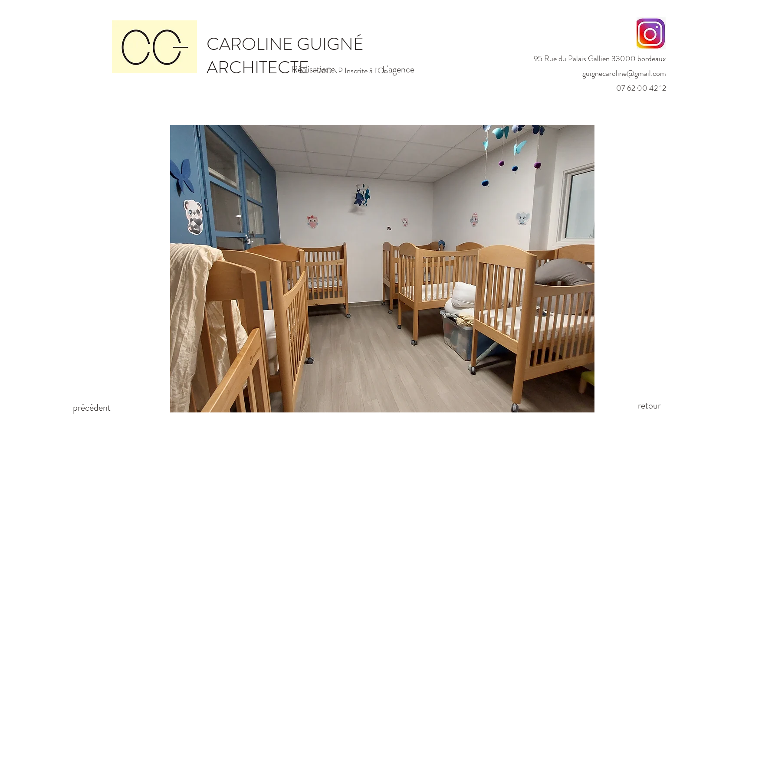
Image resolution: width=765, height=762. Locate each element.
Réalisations (313, 69)
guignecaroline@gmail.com (624, 73)
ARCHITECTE (260, 67)
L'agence (398, 69)
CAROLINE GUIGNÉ (285, 44)
